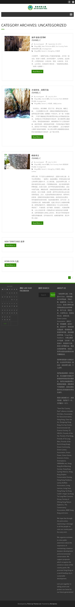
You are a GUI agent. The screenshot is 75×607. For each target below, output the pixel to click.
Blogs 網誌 (37, 46)
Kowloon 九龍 (12, 261)
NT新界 (57, 51)
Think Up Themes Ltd (34, 604)
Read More (37, 71)
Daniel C (44, 51)
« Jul (5, 323)
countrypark (40, 44)
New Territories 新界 (48, 46)
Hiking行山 (51, 51)
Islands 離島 (45, 99)
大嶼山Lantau (57, 103)
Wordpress (53, 604)
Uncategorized (46, 49)
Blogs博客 (37, 51)
